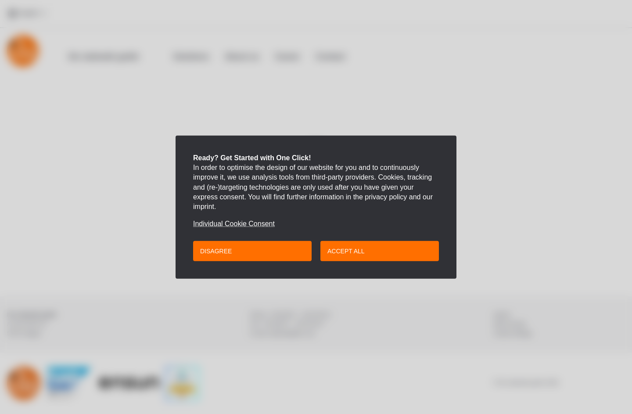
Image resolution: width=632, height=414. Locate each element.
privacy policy (386, 197)
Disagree (216, 251)
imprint (203, 206)
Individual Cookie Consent (234, 223)
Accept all (346, 251)
